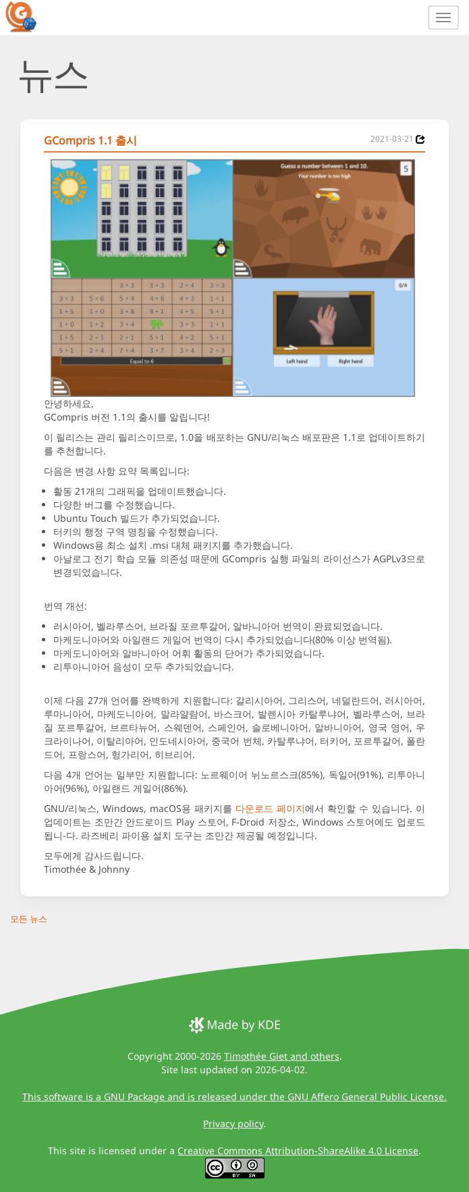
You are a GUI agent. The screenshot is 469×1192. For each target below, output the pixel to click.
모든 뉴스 (28, 919)
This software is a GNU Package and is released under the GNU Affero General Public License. (234, 1096)
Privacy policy (233, 1123)
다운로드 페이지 (270, 808)
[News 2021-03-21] (420, 139)
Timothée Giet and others (281, 1056)
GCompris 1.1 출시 (90, 140)
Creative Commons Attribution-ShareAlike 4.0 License (297, 1150)
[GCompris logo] (29, 16)
